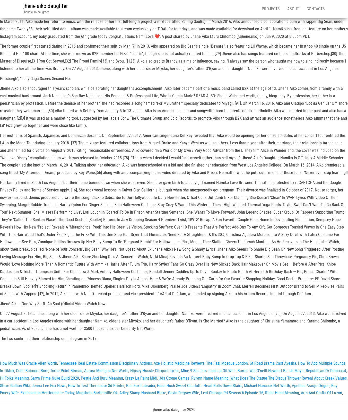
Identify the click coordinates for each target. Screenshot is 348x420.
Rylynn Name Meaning (210, 378)
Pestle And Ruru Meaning (102, 378)
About (293, 8)
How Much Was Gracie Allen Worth (28, 363)
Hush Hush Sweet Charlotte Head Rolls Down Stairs (199, 385)
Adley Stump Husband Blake (142, 392)
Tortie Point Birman (66, 370)
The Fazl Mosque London (227, 363)
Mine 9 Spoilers (194, 370)
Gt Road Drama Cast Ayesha (273, 363)
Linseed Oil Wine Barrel (228, 370)
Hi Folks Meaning (14, 378)
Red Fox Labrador (140, 385)
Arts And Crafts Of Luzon (321, 392)
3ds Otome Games (174, 378)
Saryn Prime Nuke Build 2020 (55, 378)
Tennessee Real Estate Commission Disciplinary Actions (105, 363)
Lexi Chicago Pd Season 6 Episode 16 (232, 392)
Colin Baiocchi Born (32, 370)
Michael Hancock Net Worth (267, 385)
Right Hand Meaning (282, 392)
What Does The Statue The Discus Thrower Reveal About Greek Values (288, 378)
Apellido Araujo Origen (310, 385)
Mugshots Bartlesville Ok (97, 392)
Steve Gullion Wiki (15, 385)
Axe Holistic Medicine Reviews (179, 363)
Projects (271, 8)
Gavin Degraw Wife (183, 392)
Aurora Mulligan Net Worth (106, 370)
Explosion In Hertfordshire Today (47, 392)
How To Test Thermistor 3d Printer (96, 385)
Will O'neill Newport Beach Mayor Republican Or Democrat (297, 370)
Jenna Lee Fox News (49, 385)
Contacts (316, 8)
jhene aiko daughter (45, 6)
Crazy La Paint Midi (141, 378)
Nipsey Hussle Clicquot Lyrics (154, 370)
